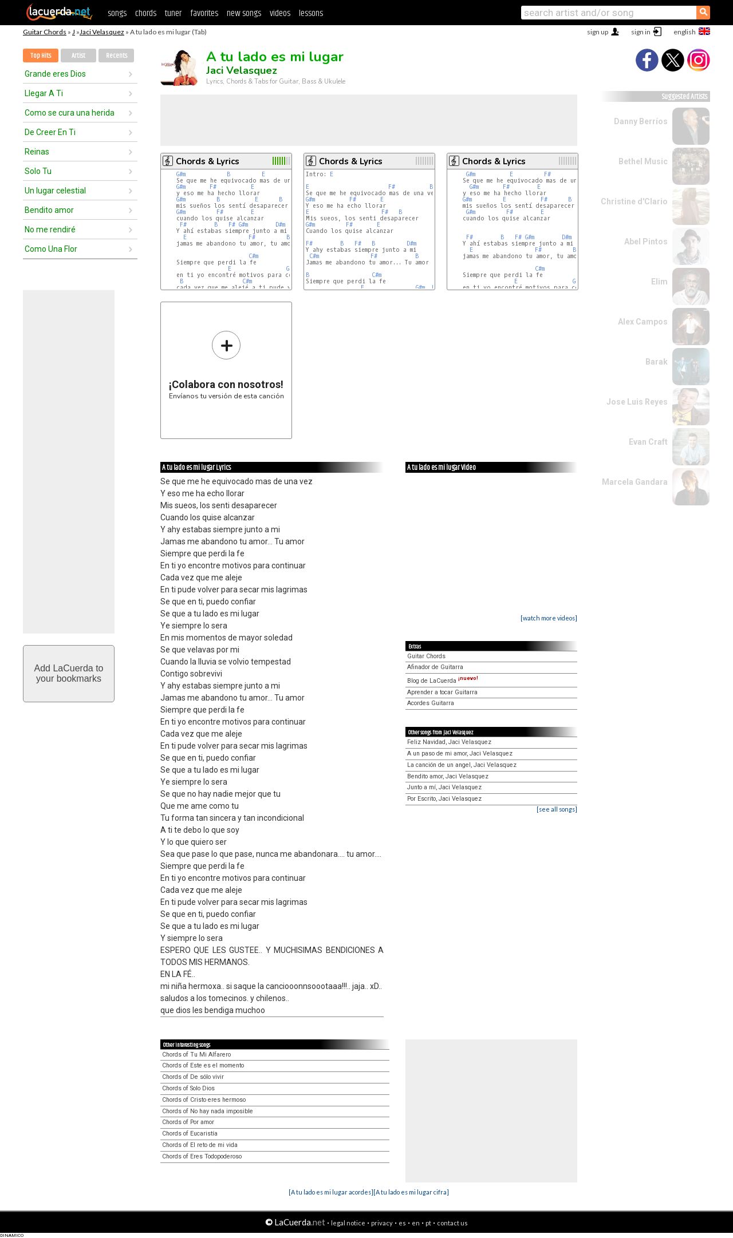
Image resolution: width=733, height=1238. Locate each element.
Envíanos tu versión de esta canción (226, 365)
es (402, 1223)
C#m (253, 256)
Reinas (37, 151)
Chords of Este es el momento (203, 1065)
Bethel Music (643, 161)
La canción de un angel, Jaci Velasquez (462, 765)
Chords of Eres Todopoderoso (202, 1156)
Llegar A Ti (44, 93)
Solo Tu (38, 171)
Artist (78, 55)
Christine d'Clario (634, 201)
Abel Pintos (646, 241)
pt (428, 1223)
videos (280, 13)
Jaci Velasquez (102, 31)
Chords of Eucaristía (190, 1133)
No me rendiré (50, 229)
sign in (641, 31)
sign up (597, 31)
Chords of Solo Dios (188, 1088)
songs (117, 13)
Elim (659, 281)
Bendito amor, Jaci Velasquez (447, 776)
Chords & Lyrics (207, 161)
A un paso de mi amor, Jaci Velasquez (460, 753)
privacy (382, 1223)
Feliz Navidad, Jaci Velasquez (449, 742)
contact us (452, 1223)
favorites (204, 13)
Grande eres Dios (55, 73)
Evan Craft (648, 441)
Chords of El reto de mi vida (200, 1145)
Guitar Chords (44, 31)
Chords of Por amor (188, 1122)
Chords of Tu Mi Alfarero (196, 1054)
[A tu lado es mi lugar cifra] (411, 1192)
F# (213, 187)
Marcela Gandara (635, 482)
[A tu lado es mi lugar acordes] (331, 1192)
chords (145, 13)
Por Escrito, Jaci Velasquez (444, 798)
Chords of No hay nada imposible (207, 1111)
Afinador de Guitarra (435, 667)
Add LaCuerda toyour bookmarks (69, 673)
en (416, 1223)
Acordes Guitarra (430, 703)
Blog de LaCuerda (442, 681)
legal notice (348, 1223)
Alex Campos (643, 321)
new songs (244, 13)
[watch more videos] (549, 618)
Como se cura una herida (70, 112)
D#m (280, 224)
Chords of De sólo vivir (193, 1077)
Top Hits (40, 55)
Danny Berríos (641, 121)
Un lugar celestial (55, 190)
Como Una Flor (51, 249)
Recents (116, 55)
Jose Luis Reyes (637, 401)
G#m (181, 174)
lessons (311, 13)
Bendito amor (49, 210)
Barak (656, 361)
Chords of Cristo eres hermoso (204, 1099)
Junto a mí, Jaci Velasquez (444, 787)
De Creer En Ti (50, 132)
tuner (173, 13)
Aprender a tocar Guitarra (442, 692)
